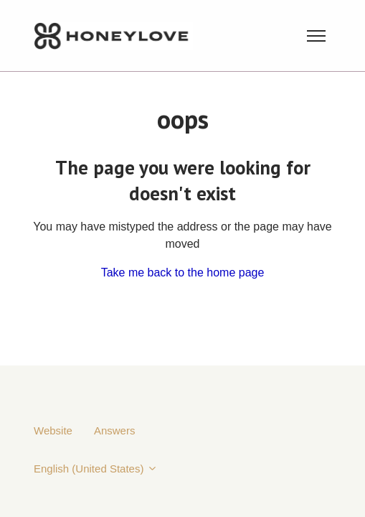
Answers (115, 430)
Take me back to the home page (183, 272)
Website (53, 430)
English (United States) (96, 468)
